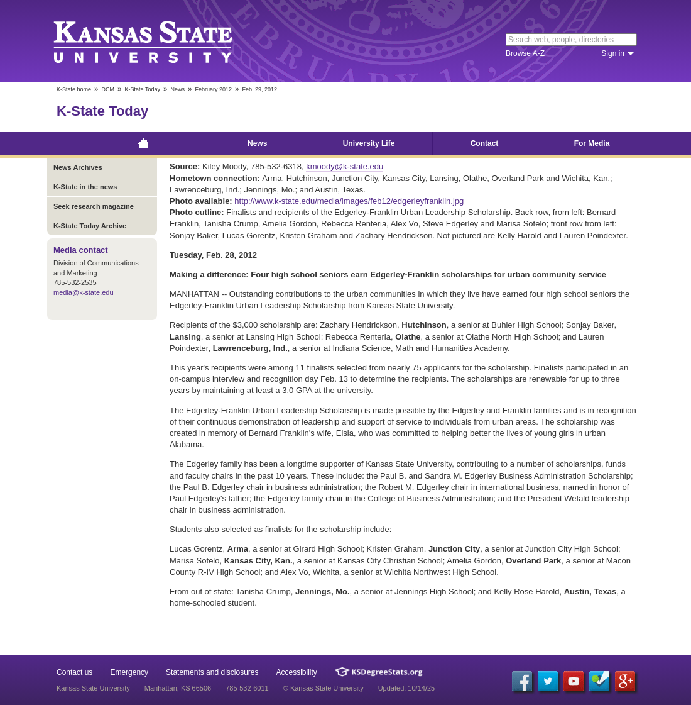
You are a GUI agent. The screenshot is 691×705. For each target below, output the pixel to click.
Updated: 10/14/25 (406, 688)
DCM (108, 89)
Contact (485, 143)
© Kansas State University (323, 688)
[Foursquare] (599, 681)
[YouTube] (573, 681)
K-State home (74, 89)
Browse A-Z (525, 53)
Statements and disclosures (212, 672)
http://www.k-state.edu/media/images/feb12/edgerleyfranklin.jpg (349, 201)
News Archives (77, 167)
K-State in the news (85, 187)
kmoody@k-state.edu (344, 166)
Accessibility (296, 672)
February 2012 (213, 89)
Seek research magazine (93, 206)
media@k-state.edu (83, 292)
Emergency (129, 672)
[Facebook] (522, 681)
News (177, 89)
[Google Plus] (625, 681)
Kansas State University (158, 41)
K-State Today (142, 89)
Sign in (612, 53)
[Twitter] (548, 681)
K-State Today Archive (89, 226)
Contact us (74, 672)
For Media (592, 143)
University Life (369, 143)
